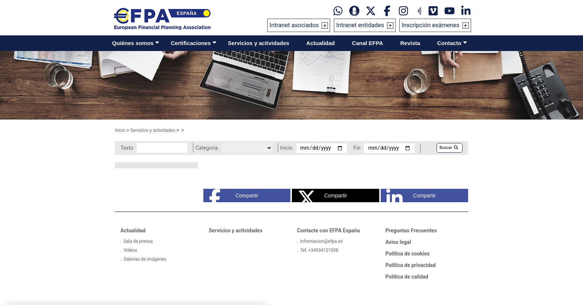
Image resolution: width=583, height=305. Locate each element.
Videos (130, 250)
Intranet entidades (360, 25)
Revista (410, 43)
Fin (357, 148)
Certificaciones (191, 43)
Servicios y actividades (258, 43)
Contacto (449, 43)
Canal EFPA (367, 43)
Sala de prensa (138, 241)
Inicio (120, 130)
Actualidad (320, 43)
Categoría (206, 148)
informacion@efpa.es (321, 241)
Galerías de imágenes (144, 259)
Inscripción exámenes (431, 25)
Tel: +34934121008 (319, 250)
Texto (126, 148)
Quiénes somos (133, 43)
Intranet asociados (294, 25)
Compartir (233, 195)
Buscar (448, 147)
